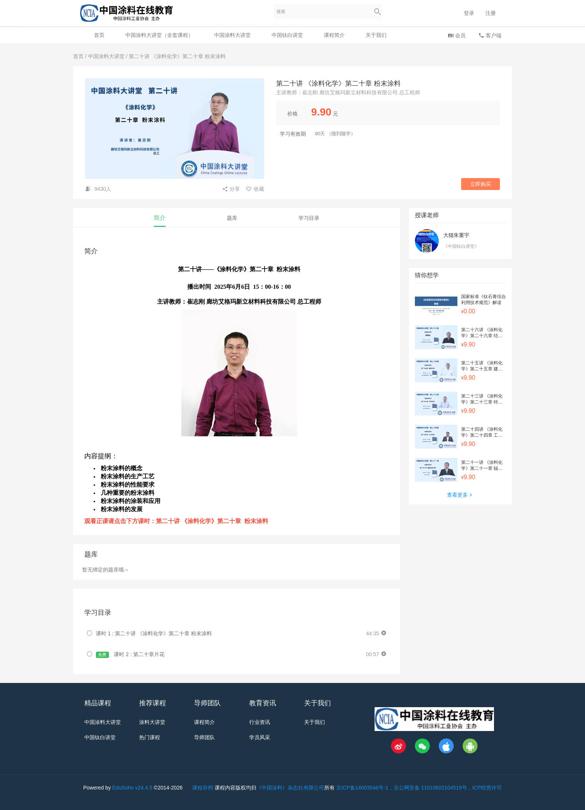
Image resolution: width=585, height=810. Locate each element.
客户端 (489, 35)
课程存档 (202, 788)
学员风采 (259, 737)
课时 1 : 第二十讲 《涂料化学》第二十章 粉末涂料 (154, 633)
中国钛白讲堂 (287, 35)
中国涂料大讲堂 (232, 35)
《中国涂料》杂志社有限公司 (290, 788)
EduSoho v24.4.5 (132, 788)
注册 (490, 13)
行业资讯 (259, 722)
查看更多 (460, 495)
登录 (469, 13)
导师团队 (204, 737)
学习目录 (308, 218)
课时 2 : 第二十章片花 (130, 654)
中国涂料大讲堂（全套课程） (159, 35)
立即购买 (480, 184)
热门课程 (149, 737)
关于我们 (376, 35)
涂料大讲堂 (152, 722)
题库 (232, 218)
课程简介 (334, 35)
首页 (99, 35)
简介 (160, 218)
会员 (457, 35)
